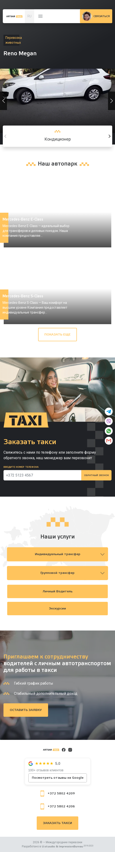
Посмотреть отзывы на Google (57, 778)
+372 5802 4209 (57, 793)
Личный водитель (57, 591)
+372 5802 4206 (57, 806)
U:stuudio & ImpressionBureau (62, 846)
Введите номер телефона (21, 467)
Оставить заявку (26, 710)
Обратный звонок (96, 475)
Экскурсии (57, 608)
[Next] (109, 136)
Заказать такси (57, 823)
